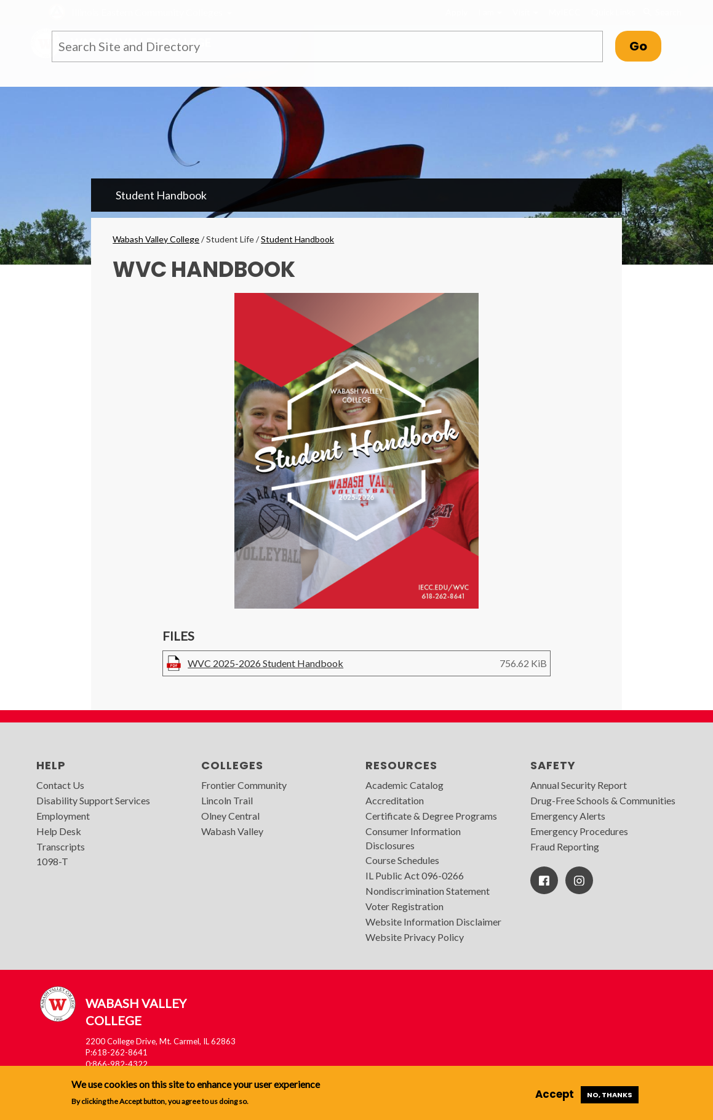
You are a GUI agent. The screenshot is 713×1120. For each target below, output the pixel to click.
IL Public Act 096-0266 (414, 875)
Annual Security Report (578, 785)
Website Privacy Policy (414, 937)
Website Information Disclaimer (433, 921)
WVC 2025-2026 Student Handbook (265, 663)
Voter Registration (404, 906)
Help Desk (58, 831)
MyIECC (565, 12)
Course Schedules (402, 860)
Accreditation (394, 800)
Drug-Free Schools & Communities (602, 800)
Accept (554, 1094)
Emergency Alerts (567, 816)
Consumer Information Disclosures (413, 838)
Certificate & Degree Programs (431, 816)
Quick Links (613, 12)
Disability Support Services (93, 800)
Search (662, 12)
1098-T (52, 861)
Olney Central (230, 816)
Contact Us (60, 785)
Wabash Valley (232, 831)
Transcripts (60, 846)
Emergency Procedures (579, 831)
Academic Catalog (404, 785)
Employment (63, 816)
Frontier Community (244, 785)
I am (490, 12)
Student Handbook (161, 195)
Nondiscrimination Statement (427, 891)
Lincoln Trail (227, 800)
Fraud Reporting (564, 846)
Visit (525, 12)
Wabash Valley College (156, 239)
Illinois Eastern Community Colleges (147, 12)
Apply (456, 12)
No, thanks (609, 1095)
